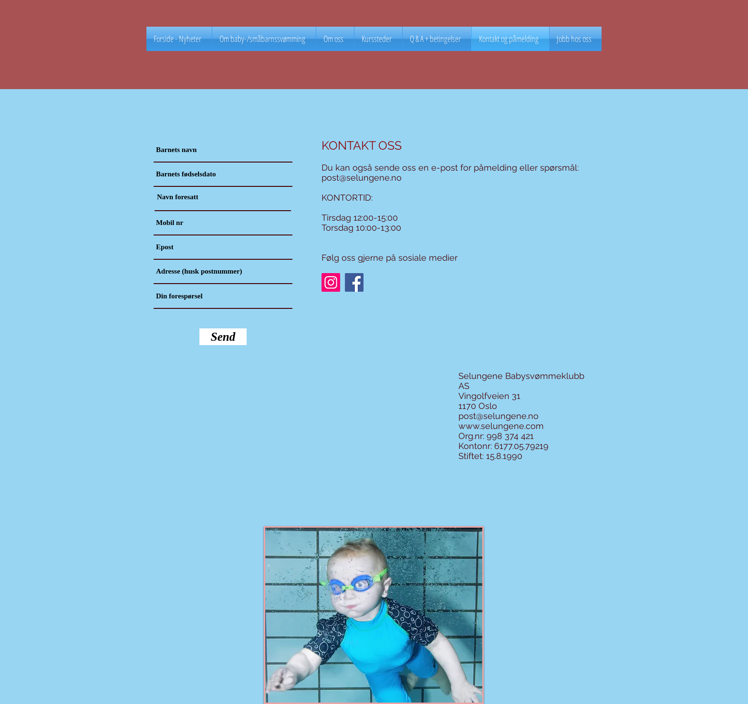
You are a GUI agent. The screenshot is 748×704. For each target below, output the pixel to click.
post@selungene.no (362, 178)
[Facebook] (354, 282)
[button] (378, 39)
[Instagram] (331, 282)
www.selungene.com (501, 426)
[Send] (223, 336)
